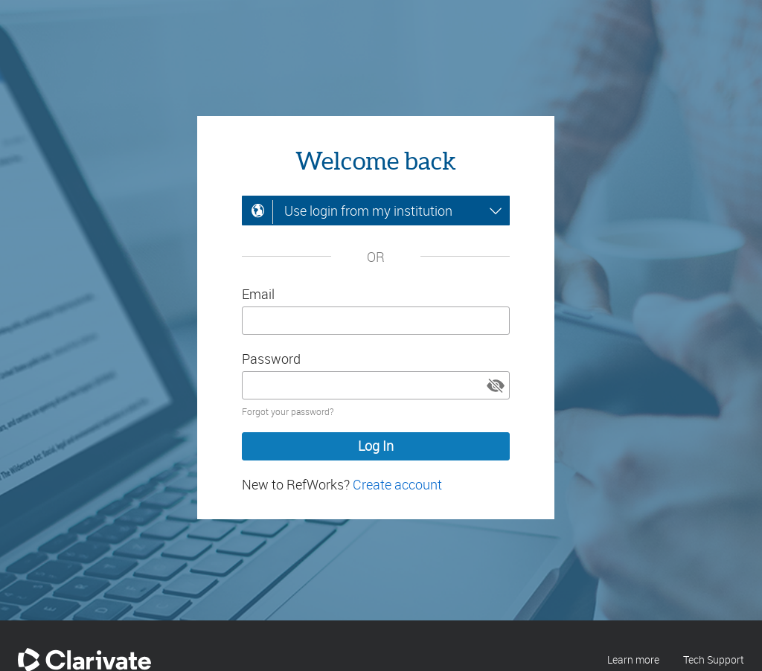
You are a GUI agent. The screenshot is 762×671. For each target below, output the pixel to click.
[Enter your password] (376, 385)
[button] (495, 385)
